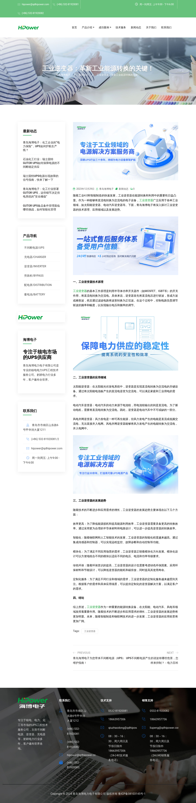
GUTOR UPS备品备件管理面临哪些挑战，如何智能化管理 (41, 207)
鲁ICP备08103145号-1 (131, 793)
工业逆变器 (146, 200)
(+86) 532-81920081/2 (45, 439)
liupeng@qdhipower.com (165, 727)
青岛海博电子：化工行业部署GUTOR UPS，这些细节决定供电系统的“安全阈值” (41, 192)
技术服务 (121, 27)
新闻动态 (136, 27)
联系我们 (166, 27)
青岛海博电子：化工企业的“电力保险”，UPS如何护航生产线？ (41, 146)
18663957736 (158, 719)
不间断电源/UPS (34, 247)
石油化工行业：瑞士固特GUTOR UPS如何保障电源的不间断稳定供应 (41, 163)
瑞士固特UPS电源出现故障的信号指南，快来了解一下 (40, 177)
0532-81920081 (118, 710)
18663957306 (116, 719)
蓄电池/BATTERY (34, 294)
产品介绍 (87, 27)
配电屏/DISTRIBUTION (38, 285)
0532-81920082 (159, 710)
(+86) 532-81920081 (68, 4)
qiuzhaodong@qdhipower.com (127, 727)
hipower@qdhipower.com (35, 4)
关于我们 (151, 27)
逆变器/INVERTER (35, 266)
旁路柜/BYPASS (33, 275)
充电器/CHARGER (35, 257)
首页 (74, 27)
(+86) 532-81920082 (33, 13)
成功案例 (104, 27)
